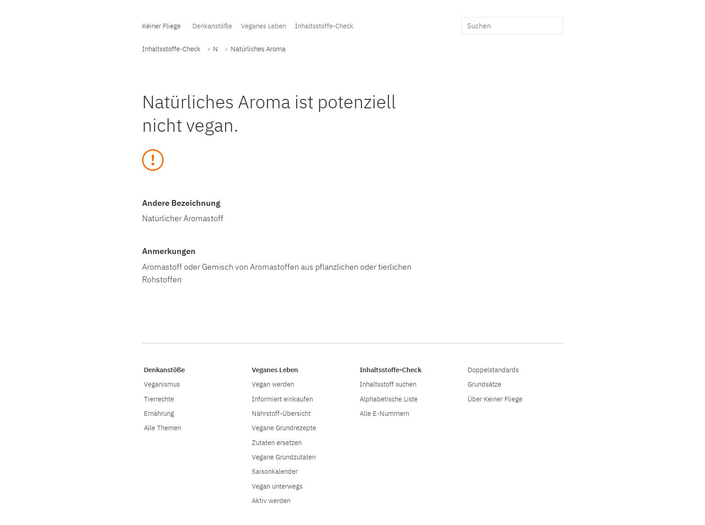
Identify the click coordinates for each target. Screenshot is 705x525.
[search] (512, 25)
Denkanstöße (212, 25)
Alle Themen (162, 427)
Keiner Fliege (161, 25)
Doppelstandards (493, 369)
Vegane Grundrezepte (284, 427)
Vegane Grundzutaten (284, 456)
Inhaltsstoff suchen (388, 383)
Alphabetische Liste (389, 398)
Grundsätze (484, 383)
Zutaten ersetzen (277, 442)
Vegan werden (273, 383)
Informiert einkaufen (282, 398)
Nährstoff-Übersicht (281, 413)
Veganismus (162, 383)
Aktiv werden (271, 500)
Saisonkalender (275, 471)
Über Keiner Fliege (495, 398)
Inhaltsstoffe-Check (324, 25)
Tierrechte (159, 398)
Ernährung (159, 413)
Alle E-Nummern (384, 413)
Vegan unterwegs (277, 485)
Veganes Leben (263, 25)
